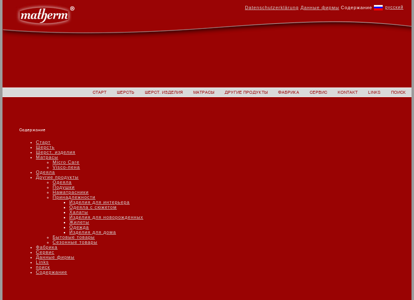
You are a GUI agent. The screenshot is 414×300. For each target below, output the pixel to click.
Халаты (78, 212)
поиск (43, 267)
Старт (43, 142)
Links (42, 262)
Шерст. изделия (56, 152)
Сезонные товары (75, 242)
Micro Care (66, 162)
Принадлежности (74, 197)
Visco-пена (66, 167)
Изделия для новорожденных (106, 217)
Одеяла (45, 172)
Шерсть (45, 147)
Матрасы (47, 157)
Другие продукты (57, 177)
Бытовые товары (74, 237)
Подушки (64, 187)
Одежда (79, 227)
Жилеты (79, 222)
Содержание (51, 272)
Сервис (45, 252)
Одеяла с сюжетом (93, 207)
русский (394, 7)
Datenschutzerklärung (272, 7)
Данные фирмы (55, 257)
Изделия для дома (92, 232)
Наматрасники (71, 192)
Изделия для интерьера (99, 202)
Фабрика (47, 247)
